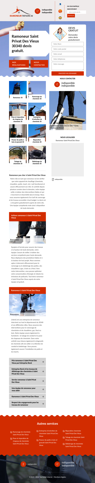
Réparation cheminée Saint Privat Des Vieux (73, 432)
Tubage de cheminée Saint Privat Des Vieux (74, 438)
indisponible (47, 10)
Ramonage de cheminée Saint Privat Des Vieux (21, 433)
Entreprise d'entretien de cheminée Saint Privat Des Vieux (48, 433)
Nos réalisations (19, 63)
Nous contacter (39, 63)
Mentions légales (60, 477)
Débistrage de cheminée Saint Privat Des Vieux (74, 445)
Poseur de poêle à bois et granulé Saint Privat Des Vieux (48, 442)
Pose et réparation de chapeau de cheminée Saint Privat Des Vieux (21, 441)
